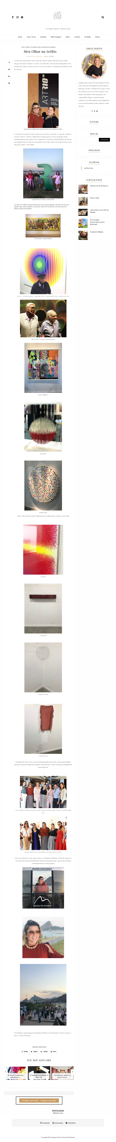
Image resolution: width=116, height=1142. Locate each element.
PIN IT (53, 1051)
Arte (23, 47)
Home (20, 37)
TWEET (34, 1051)
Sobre (68, 37)
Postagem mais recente (29, 1100)
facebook (45, 1123)
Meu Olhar (41, 47)
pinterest (71, 1123)
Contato (77, 37)
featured (34, 47)
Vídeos (97, 37)
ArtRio (27, 47)
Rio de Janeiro (51, 47)
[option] (15, 1074)
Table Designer (56, 37)
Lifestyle (43, 37)
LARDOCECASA (31, 56)
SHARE (25, 1051)
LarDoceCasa (88, 168)
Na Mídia (87, 37)
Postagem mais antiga (49, 1100)
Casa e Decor (31, 37)
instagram (57, 1123)
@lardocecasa (58, 1113)
